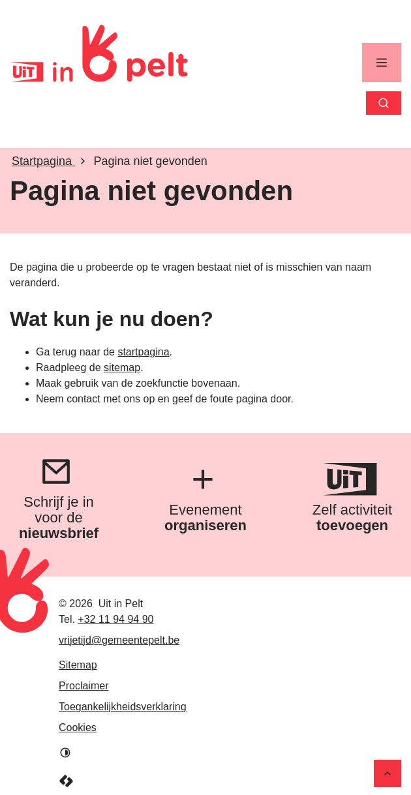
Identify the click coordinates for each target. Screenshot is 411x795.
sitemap (122, 367)
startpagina (143, 351)
